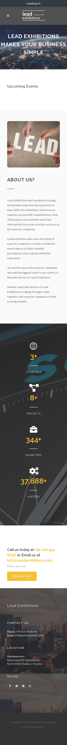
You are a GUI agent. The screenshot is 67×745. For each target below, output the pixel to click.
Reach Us (22, 576)
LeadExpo (33, 3)
